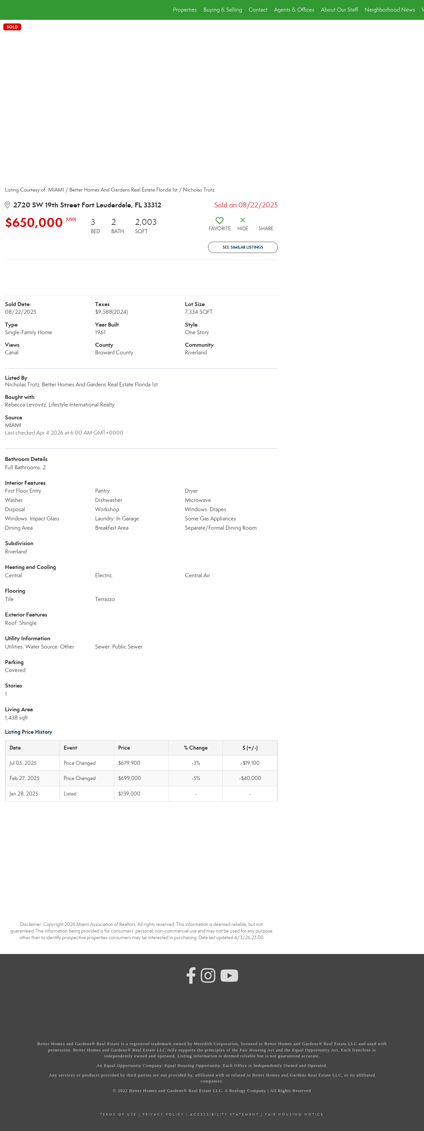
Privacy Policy (163, 1114)
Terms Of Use (118, 1114)
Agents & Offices (294, 9)
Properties (185, 9)
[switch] (219, 226)
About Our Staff (339, 9)
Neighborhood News (390, 9)
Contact (258, 9)
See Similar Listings (243, 247)
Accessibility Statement (224, 1114)
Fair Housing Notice (294, 1114)
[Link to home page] (8, 10)
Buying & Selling (222, 9)
